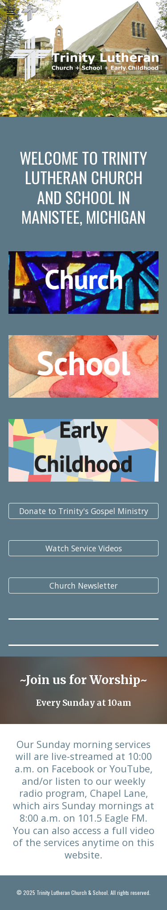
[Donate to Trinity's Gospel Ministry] (84, 511)
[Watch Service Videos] (84, 548)
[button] (10, 12)
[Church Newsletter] (84, 585)
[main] (83, 178)
